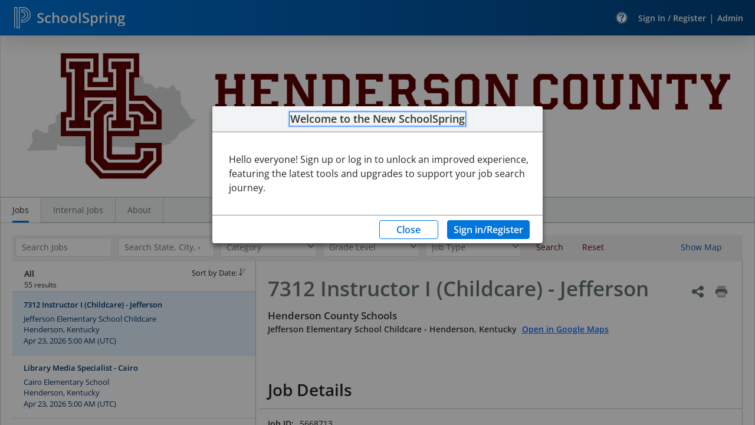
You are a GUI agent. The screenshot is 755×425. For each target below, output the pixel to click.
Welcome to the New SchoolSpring (377, 119)
